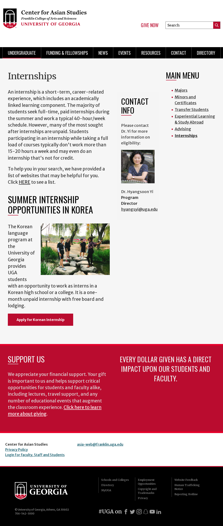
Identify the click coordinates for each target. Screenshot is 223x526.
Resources (150, 53)
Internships (186, 135)
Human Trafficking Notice (187, 487)
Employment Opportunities (147, 481)
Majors (181, 90)
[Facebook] (125, 511)
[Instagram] (139, 511)
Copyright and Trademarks (147, 491)
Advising (183, 128)
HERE (24, 182)
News (103, 53)
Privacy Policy (16, 449)
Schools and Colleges (115, 479)
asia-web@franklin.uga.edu (100, 444)
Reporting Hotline (186, 494)
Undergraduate (22, 53)
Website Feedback (186, 479)
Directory (206, 53)
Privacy (143, 498)
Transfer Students (192, 109)
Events (124, 53)
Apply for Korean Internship (40, 320)
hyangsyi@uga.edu (139, 209)
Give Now (150, 25)
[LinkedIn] (158, 511)
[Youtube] (152, 511)
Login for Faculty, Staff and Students (35, 455)
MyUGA (106, 490)
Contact (178, 53)
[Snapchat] (145, 511)
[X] (132, 511)
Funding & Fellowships (67, 53)
